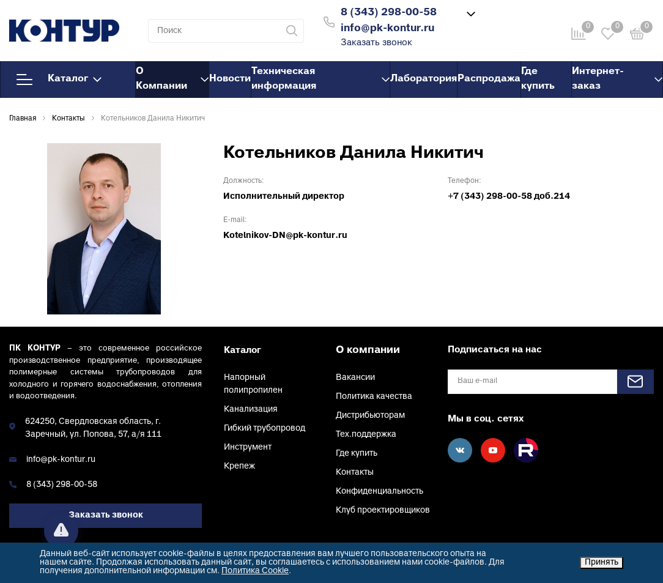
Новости (230, 79)
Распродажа (488, 79)
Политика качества (374, 397)
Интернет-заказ (617, 79)
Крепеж (239, 466)
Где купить (538, 79)
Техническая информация (320, 79)
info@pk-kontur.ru (60, 460)
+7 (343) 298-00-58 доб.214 (509, 197)
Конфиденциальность (379, 492)
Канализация (251, 410)
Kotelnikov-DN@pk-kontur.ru (285, 236)
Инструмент (248, 447)
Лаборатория (423, 79)
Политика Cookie (255, 571)
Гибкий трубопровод (264, 429)
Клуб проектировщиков (383, 510)
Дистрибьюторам (370, 416)
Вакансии (355, 378)
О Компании (172, 79)
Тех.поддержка (366, 435)
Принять (601, 562)
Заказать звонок (376, 43)
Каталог (59, 79)
